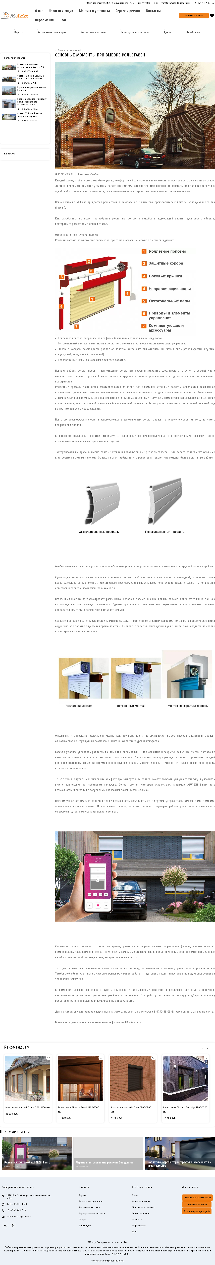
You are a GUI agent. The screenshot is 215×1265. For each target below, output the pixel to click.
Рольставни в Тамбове (88, 174)
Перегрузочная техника (135, 32)
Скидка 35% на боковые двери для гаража (30, 115)
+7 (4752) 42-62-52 (203, 3)
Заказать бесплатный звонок (197, 1197)
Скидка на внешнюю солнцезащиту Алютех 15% (30, 66)
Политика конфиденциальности (107, 1260)
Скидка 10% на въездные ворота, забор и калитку (30, 77)
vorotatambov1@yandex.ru (177, 3)
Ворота (18, 32)
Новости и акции (61, 11)
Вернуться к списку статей (69, 50)
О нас (39, 11)
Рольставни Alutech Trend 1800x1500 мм (78, 1109)
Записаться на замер (197, 1204)
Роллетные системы (93, 32)
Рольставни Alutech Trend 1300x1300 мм (131, 1109)
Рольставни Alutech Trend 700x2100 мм (28, 1107)
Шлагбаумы (193, 32)
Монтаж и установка (94, 11)
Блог (63, 20)
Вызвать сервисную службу (197, 1211)
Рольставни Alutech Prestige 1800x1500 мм (185, 1109)
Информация (44, 20)
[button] (48, 1057)
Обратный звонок (194, 15)
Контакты (153, 11)
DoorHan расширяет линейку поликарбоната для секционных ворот (32, 102)
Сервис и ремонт (128, 11)
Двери (168, 32)
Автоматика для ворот (51, 32)
